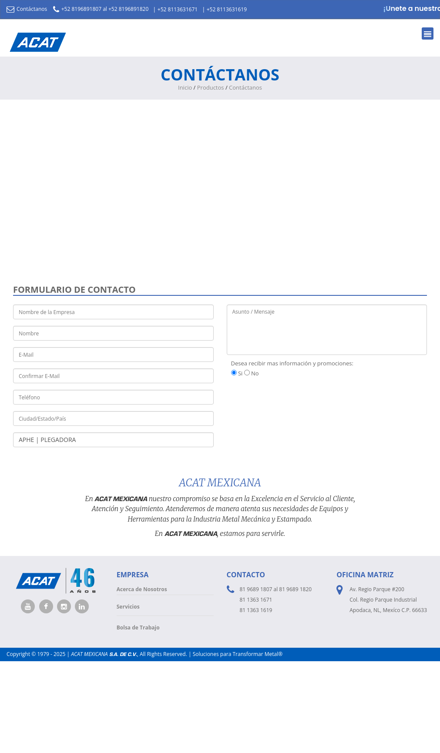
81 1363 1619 (256, 610)
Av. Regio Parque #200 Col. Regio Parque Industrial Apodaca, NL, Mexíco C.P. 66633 (388, 600)
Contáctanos (27, 9)
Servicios (128, 606)
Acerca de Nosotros (142, 589)
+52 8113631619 (227, 9)
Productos (210, 87)
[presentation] (293, 399)
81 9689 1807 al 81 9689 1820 (276, 589)
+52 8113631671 (178, 9)
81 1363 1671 (256, 599)
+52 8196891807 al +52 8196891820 (101, 9)
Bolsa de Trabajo (138, 627)
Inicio (185, 87)
